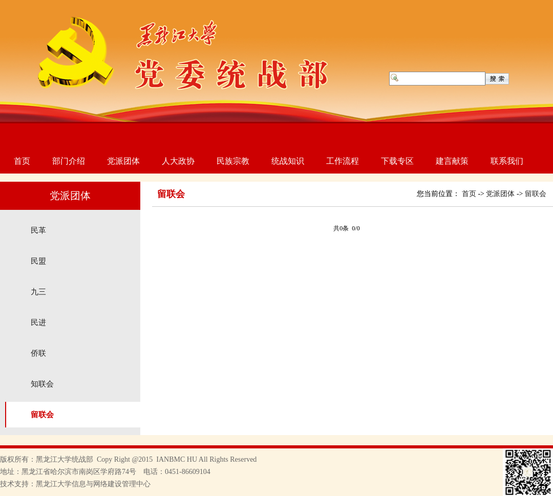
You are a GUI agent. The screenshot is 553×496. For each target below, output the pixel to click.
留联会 (42, 415)
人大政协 (178, 161)
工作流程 (342, 161)
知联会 (42, 384)
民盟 (38, 261)
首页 (22, 161)
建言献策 (452, 161)
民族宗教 (233, 161)
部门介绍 (68, 161)
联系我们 (507, 161)
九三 (38, 292)
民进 (38, 322)
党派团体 (123, 161)
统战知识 (287, 161)
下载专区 (397, 161)
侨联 (38, 353)
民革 (38, 230)
